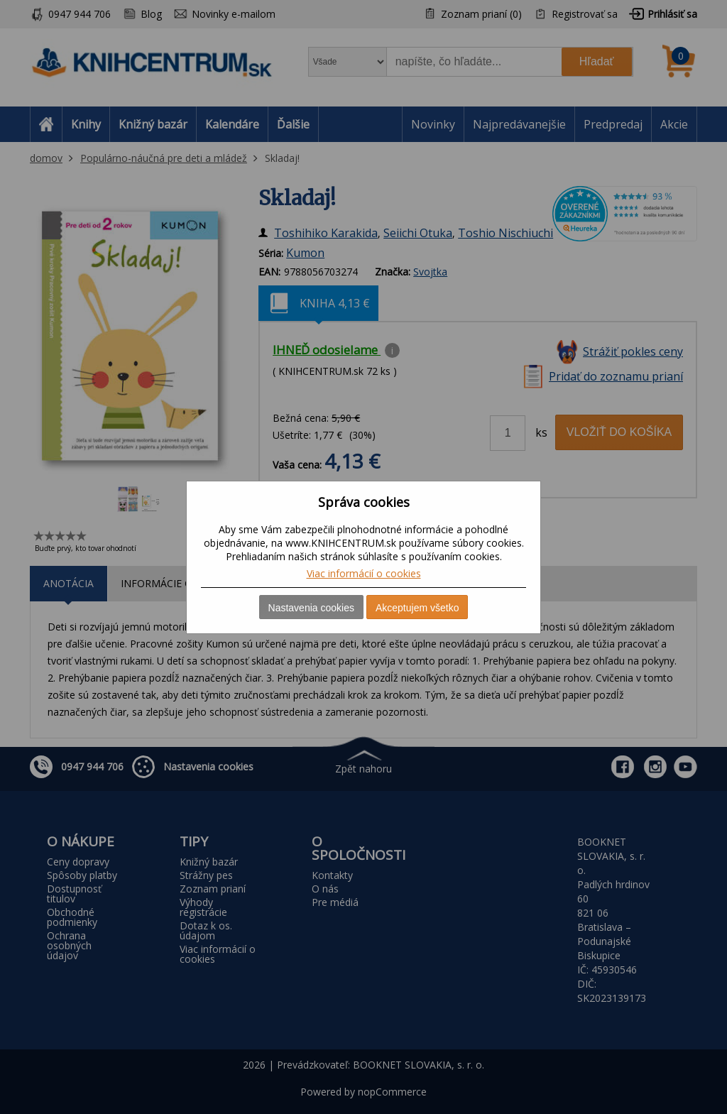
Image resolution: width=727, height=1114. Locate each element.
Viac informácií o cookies (364, 573)
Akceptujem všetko (417, 607)
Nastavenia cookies (311, 607)
